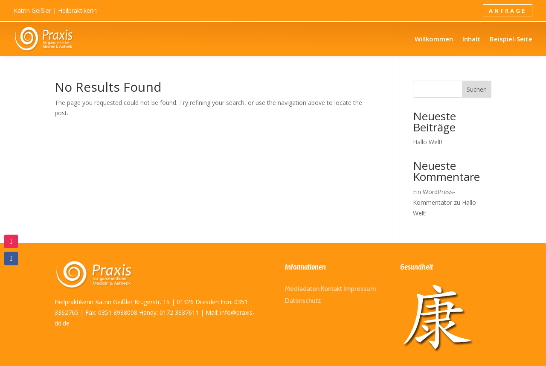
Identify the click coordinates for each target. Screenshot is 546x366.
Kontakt (331, 289)
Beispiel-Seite (511, 39)
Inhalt (471, 39)
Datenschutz (303, 301)
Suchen (477, 89)
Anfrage (507, 11)
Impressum (359, 289)
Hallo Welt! (427, 142)
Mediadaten (302, 289)
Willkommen (434, 39)
